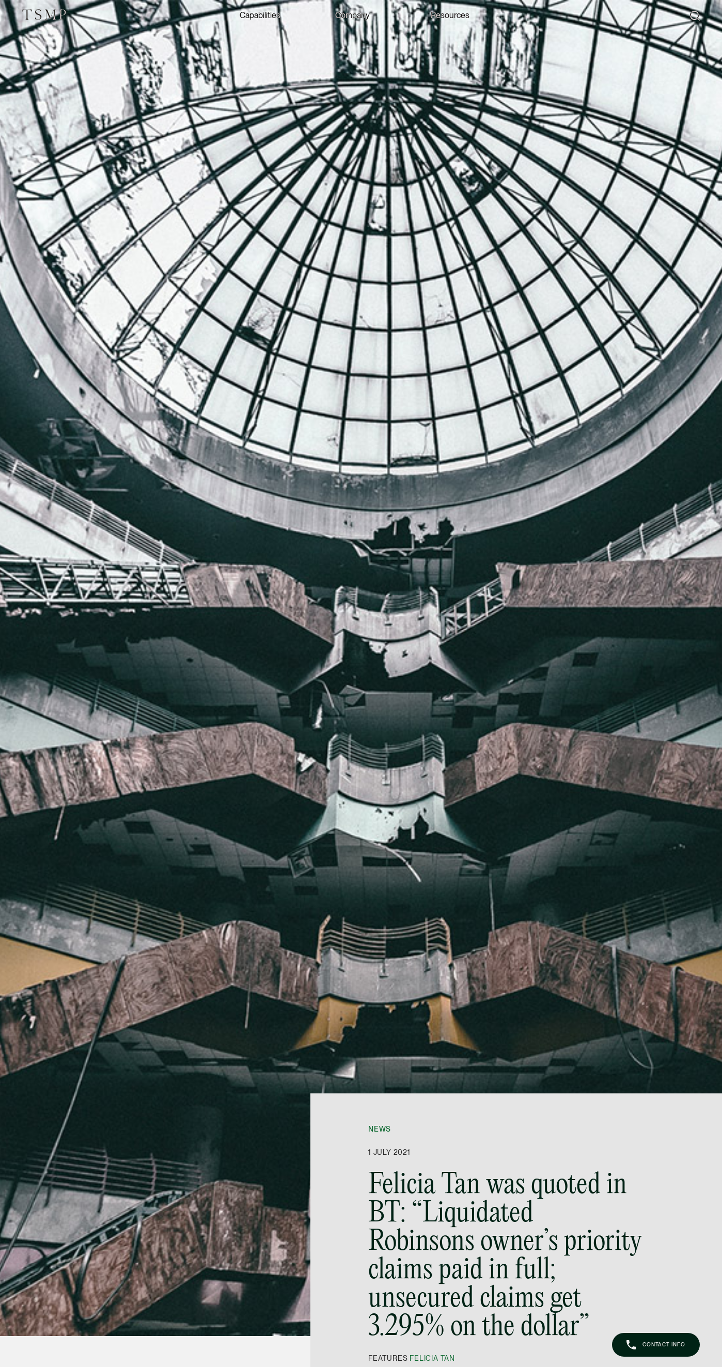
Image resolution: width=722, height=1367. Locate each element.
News (379, 1129)
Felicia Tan (432, 1358)
